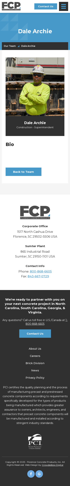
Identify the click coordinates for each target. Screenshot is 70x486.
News (35, 370)
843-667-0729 (38, 276)
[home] (11, 6)
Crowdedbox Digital (52, 465)
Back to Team (23, 172)
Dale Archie (28, 46)
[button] (63, 6)
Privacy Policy (35, 377)
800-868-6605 (41, 271)
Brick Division (35, 363)
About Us (35, 348)
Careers (35, 356)
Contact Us (45, 6)
